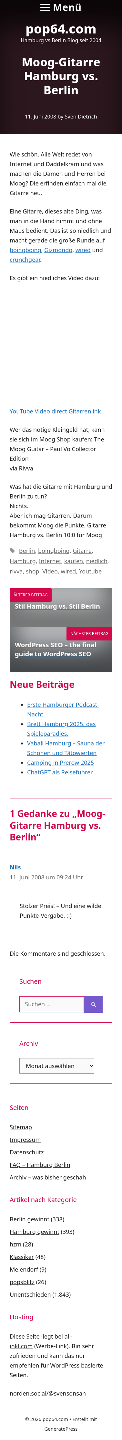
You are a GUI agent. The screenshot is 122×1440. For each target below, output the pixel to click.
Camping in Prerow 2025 (60, 762)
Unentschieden (30, 1294)
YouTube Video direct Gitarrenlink (55, 411)
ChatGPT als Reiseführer (60, 772)
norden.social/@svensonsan (48, 1393)
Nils (15, 867)
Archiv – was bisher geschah (48, 1177)
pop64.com (61, 28)
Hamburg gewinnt (34, 1232)
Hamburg (23, 561)
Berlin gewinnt (29, 1219)
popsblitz (22, 1282)
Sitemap (21, 1127)
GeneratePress (60, 1429)
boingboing (25, 250)
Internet (50, 561)
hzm (15, 1244)
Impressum (25, 1139)
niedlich (96, 561)
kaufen (73, 561)
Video (50, 571)
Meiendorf (24, 1269)
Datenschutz (27, 1152)
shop (32, 571)
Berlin (27, 550)
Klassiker (22, 1257)
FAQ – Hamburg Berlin (40, 1165)
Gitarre (82, 550)
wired (83, 250)
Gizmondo (58, 250)
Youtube (90, 571)
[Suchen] (93, 1004)
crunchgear (25, 259)
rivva (16, 571)
